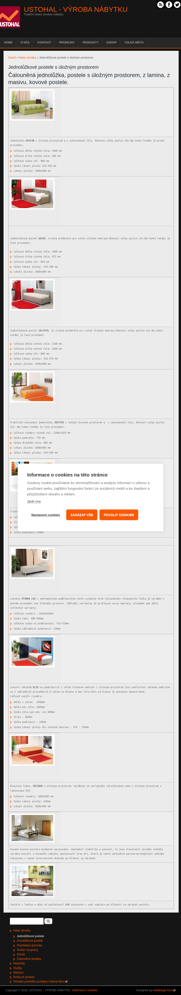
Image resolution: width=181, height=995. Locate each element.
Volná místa (134, 42)
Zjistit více (34, 501)
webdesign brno (164, 990)
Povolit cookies (119, 515)
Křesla (21, 954)
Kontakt (44, 42)
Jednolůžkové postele (30, 936)
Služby (17, 968)
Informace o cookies (84, 990)
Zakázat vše (82, 515)
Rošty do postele (23, 977)
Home (8, 42)
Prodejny (67, 42)
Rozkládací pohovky (29, 945)
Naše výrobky (27, 57)
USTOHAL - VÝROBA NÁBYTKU (76, 9)
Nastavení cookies (45, 515)
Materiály (19, 963)
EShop (111, 42)
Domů (12, 57)
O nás (25, 42)
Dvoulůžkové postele (30, 940)
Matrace (18, 972)
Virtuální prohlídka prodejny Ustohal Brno (40, 981)
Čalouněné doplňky (29, 959)
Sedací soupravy (27, 950)
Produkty (91, 42)
